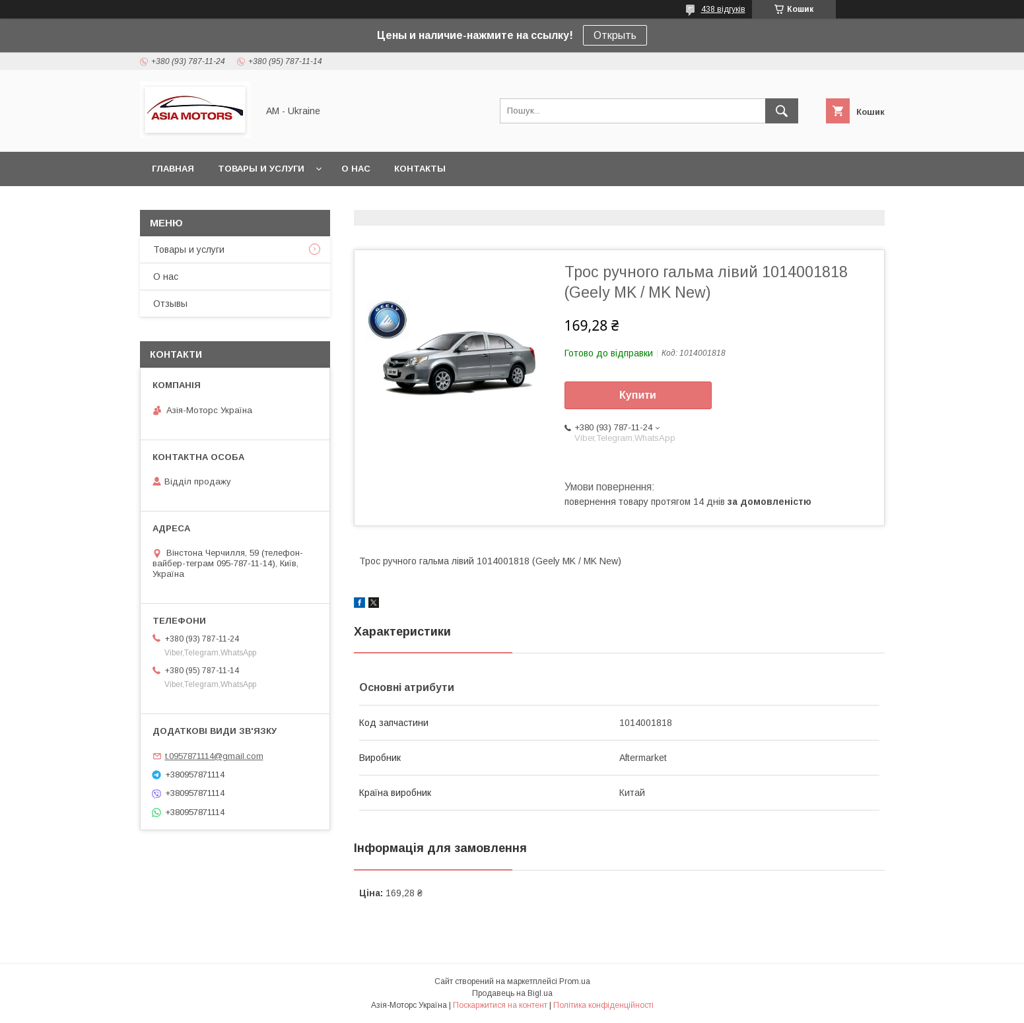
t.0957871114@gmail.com (214, 756)
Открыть (615, 35)
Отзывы (170, 303)
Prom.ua (574, 981)
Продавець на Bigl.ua (512, 993)
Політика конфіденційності (603, 1005)
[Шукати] (781, 110)
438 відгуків (723, 9)
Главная (173, 169)
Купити (637, 395)
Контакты (420, 169)
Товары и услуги (261, 169)
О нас (355, 169)
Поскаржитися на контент (500, 1005)
